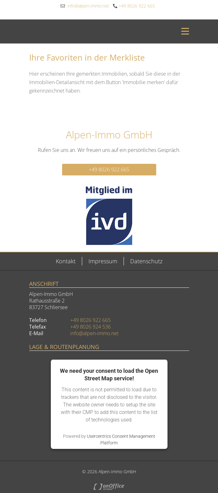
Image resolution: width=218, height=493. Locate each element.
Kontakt (66, 261)
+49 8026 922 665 (134, 6)
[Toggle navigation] (183, 31)
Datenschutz (146, 261)
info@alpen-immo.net (85, 6)
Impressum (102, 261)
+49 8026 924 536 (90, 326)
